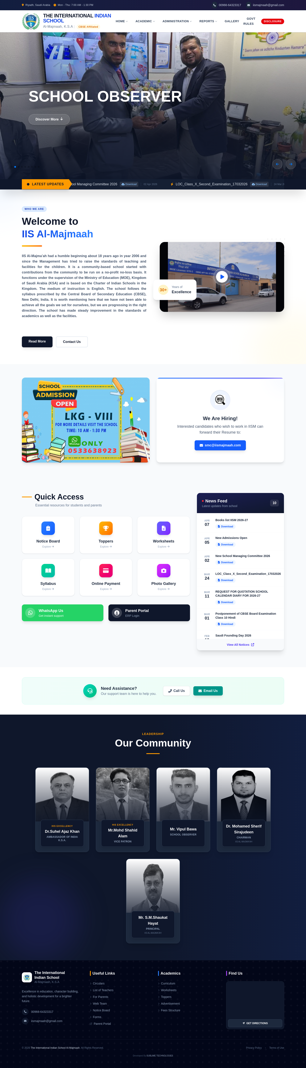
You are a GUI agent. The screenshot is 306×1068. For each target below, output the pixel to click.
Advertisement (169, 1003)
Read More (37, 341)
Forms (95, 1017)
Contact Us (72, 342)
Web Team (98, 1003)
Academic (145, 21)
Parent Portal (100, 1023)
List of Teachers (101, 990)
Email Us (208, 691)
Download (159, 184)
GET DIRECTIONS (255, 1023)
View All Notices (240, 644)
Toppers (164, 997)
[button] (277, 164)
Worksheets (167, 990)
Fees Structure (169, 1010)
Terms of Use (276, 1047)
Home (122, 21)
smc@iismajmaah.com (220, 445)
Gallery (232, 21)
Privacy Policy (254, 1047)
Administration (177, 21)
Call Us (176, 691)
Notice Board (100, 1010)
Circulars (97, 983)
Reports (208, 21)
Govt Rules (249, 21)
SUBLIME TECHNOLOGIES (160, 1056)
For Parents (99, 997)
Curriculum (166, 983)
